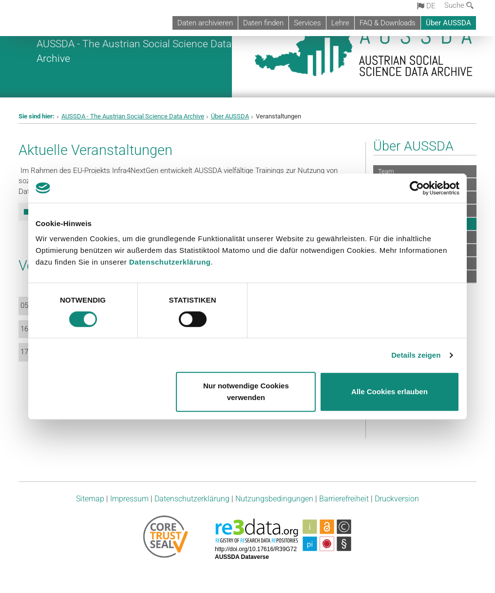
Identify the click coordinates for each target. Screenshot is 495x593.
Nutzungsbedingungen (274, 498)
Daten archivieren (205, 23)
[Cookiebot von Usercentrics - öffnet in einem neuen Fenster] (416, 188)
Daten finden (263, 23)
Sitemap (90, 498)
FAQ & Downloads (388, 23)
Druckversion (397, 498)
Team (386, 171)
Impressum (129, 498)
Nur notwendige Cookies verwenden (246, 392)
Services (307, 23)
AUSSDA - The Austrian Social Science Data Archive (132, 116)
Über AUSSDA (448, 23)
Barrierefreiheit (344, 498)
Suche (459, 5)
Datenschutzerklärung (170, 262)
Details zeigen (415, 355)
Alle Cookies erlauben (389, 391)
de (426, 5)
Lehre (340, 23)
